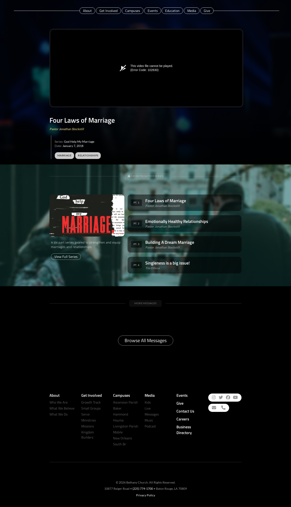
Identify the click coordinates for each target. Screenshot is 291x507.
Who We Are (58, 402)
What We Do (58, 414)
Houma (118, 420)
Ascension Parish (125, 402)
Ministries (88, 420)
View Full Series (65, 256)
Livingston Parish (125, 426)
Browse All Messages (146, 340)
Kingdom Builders (87, 435)
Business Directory (184, 430)
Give (207, 10)
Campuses (132, 10)
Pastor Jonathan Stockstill (66, 129)
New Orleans (122, 438)
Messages (152, 414)
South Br (119, 444)
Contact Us (185, 411)
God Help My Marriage (79, 141)
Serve (85, 414)
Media (191, 10)
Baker (117, 408)
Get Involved (108, 10)
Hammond (120, 414)
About (87, 10)
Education (172, 10)
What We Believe (61, 408)
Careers (182, 419)
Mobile (118, 432)
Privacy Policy (145, 495)
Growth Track (91, 402)
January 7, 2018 (73, 146)
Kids (148, 402)
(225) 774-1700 (142, 488)
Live (148, 408)
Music (149, 420)
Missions (87, 426)
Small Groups (90, 408)
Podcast (150, 426)
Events (153, 10)
